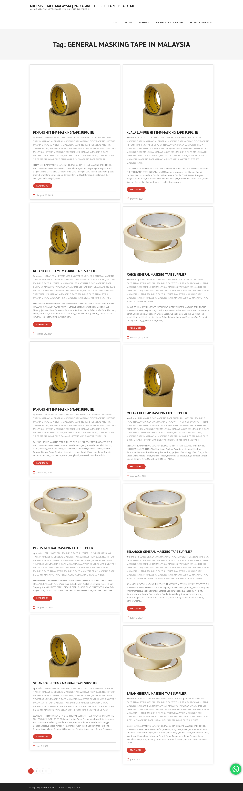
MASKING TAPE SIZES (184, 157)
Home (115, 20)
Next (49, 769)
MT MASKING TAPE (50, 157)
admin (39, 136)
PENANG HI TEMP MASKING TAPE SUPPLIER (63, 131)
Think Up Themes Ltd (50, 786)
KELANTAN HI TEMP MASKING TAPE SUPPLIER (65, 269)
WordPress (76, 786)
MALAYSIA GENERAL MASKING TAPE (97, 146)
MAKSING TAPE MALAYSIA (63, 146)
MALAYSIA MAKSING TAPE (94, 150)
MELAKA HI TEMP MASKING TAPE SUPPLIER (157, 412)
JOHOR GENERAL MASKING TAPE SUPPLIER (156, 273)
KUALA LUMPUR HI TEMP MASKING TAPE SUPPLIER (162, 131)
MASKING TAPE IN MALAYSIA (48, 154)
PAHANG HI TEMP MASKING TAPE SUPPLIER (63, 408)
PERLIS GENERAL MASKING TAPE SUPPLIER (63, 546)
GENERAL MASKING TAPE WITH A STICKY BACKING (79, 139)
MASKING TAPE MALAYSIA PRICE (81, 154)
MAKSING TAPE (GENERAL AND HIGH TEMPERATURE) (181, 146)
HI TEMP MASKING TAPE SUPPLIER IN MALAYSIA (151, 143)
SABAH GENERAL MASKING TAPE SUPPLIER (157, 692)
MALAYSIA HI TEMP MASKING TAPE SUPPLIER (56, 150)
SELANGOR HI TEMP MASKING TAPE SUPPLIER (65, 682)
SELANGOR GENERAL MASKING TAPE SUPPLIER (159, 550)
